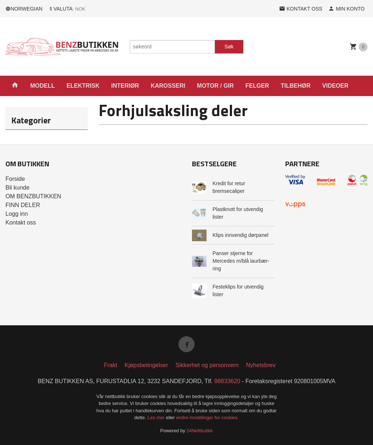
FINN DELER (22, 205)
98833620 (227, 381)
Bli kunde (17, 187)
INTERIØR (125, 86)
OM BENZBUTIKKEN (33, 196)
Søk (228, 46)
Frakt (110, 365)
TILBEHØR (296, 86)
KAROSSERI (168, 86)
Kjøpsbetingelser (146, 365)
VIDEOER (335, 86)
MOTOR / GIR (215, 86)
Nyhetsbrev (261, 365)
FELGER (257, 86)
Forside (15, 179)
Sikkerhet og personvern (207, 365)
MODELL (42, 86)
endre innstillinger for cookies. (207, 417)
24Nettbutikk (199, 430)
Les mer (157, 417)
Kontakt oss (20, 222)
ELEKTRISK (83, 86)
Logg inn (16, 214)
